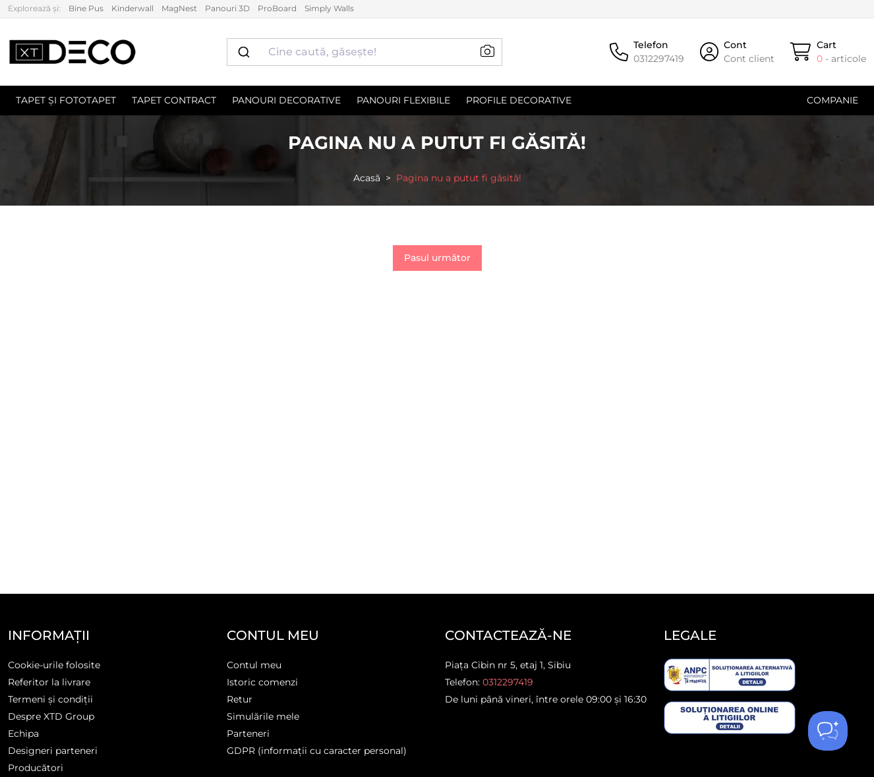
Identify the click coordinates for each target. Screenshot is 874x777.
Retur (239, 699)
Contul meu (254, 665)
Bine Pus (86, 8)
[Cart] (828, 52)
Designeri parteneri (53, 751)
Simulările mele (263, 716)
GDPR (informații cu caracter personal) (317, 751)
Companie (832, 100)
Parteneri (248, 733)
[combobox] (364, 52)
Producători (35, 768)
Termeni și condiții (50, 699)
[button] (487, 51)
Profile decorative (518, 100)
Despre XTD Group (51, 716)
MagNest (179, 8)
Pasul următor (437, 258)
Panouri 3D (227, 8)
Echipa (23, 733)
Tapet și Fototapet (66, 100)
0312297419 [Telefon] (507, 682)
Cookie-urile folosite (54, 665)
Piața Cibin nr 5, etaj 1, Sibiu (508, 665)
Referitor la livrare (49, 682)
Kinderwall (132, 8)
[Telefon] (647, 52)
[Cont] (737, 52)
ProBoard (277, 8)
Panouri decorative (286, 100)
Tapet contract (174, 100)
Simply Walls (329, 8)
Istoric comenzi (262, 682)
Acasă (366, 178)
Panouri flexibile (403, 100)
